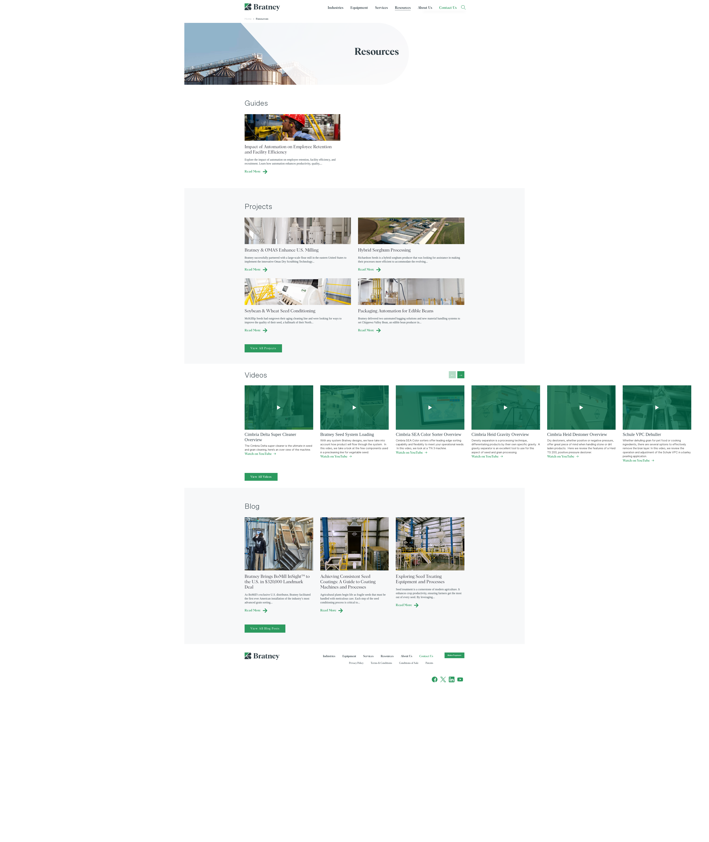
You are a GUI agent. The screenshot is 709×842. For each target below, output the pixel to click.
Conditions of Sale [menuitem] (408, 663)
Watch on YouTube (260, 454)
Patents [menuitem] (429, 663)
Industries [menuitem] (335, 8)
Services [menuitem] (381, 8)
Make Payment (454, 655)
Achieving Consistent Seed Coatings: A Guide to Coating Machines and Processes (348, 581)
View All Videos (261, 476)
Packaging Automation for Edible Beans (395, 311)
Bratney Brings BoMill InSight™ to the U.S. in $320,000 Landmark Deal (277, 581)
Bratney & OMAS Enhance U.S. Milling (282, 250)
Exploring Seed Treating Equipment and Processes (420, 579)
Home (249, 19)
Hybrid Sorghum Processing (384, 250)
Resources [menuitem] (403, 8)
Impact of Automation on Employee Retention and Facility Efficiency (288, 149)
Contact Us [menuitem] (448, 8)
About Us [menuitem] (425, 8)
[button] (460, 374)
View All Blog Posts (265, 628)
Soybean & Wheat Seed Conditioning (280, 311)
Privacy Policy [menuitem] (356, 663)
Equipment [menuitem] (359, 8)
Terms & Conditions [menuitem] (381, 663)
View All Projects (263, 348)
